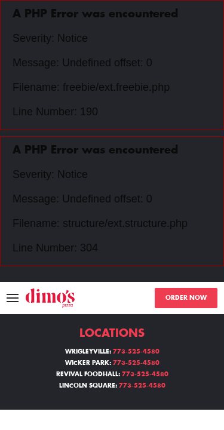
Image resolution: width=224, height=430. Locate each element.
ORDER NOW (186, 298)
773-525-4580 (136, 352)
